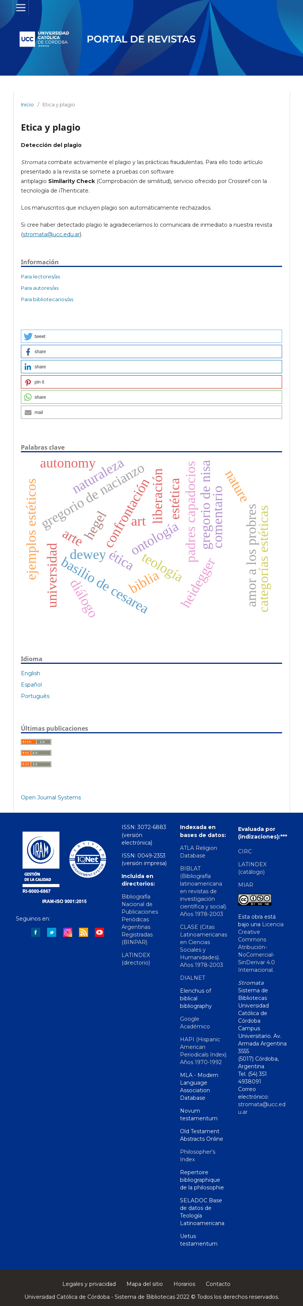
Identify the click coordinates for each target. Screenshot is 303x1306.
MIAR (245, 884)
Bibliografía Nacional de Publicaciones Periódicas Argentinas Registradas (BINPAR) (140, 919)
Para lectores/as (40, 276)
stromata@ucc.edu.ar (51, 234)
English (30, 673)
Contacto (218, 1284)
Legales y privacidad (89, 1284)
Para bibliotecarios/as (47, 299)
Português (35, 696)
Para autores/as (39, 288)
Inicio (27, 104)
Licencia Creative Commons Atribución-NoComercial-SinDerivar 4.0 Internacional (261, 947)
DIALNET (192, 977)
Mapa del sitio (144, 1284)
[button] (151, 336)
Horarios (184, 1284)
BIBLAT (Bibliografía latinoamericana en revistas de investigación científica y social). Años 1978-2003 (203, 891)
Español (31, 684)
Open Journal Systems (51, 797)
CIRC (245, 851)
